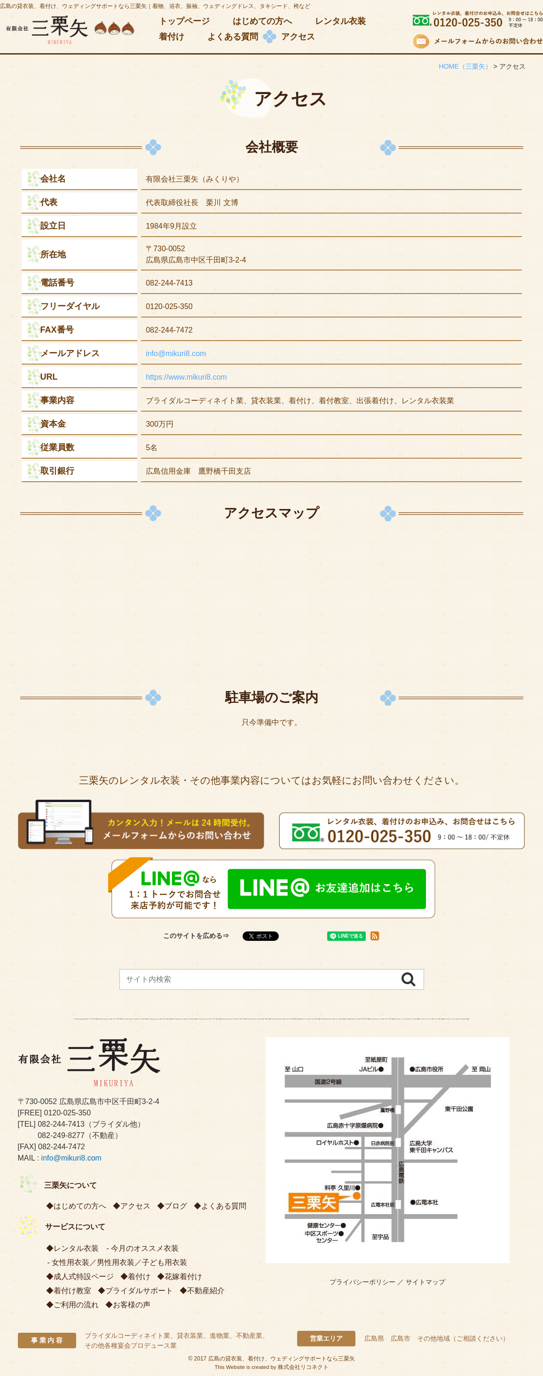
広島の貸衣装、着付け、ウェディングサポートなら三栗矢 (281, 1358)
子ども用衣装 (164, 1262)
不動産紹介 (206, 1291)
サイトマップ (425, 1282)
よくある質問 (232, 36)
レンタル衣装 (340, 21)
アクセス (135, 1206)
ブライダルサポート (139, 1291)
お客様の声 (131, 1305)
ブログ (176, 1206)
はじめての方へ (262, 21)
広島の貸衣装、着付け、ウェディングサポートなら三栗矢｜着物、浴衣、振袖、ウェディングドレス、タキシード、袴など (155, 6)
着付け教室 (72, 1291)
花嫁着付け (183, 1277)
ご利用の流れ (76, 1305)
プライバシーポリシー (362, 1282)
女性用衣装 (70, 1262)
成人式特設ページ (84, 1277)
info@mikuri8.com (176, 354)
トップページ (184, 21)
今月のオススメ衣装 (145, 1248)
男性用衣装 (115, 1262)
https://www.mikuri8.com (186, 377)
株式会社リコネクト (303, 1367)
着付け (171, 36)
